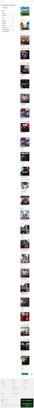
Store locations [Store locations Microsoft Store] (25, 388)
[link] (25, 13)
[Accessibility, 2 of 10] (8, 15)
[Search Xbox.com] (3, 1)
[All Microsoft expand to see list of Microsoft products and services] (1, 1)
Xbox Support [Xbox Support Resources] (13, 383)
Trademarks (19, 404)
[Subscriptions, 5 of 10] (8, 21)
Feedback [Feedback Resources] (13, 385)
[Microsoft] (17, 0)
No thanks (27, 405)
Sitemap (3, 404)
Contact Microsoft (6, 404)
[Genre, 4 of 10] (8, 19)
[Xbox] (3, 3)
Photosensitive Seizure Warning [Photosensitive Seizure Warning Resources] (16, 388)
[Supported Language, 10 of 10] (8, 31)
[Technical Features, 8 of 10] (8, 27)
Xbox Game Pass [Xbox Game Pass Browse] (3, 385)
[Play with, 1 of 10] (8, 13)
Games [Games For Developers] (13, 394)
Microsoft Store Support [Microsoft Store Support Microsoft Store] (26, 383)
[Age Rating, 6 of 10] (8, 23)
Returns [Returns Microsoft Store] (24, 385)
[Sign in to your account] (32, 1)
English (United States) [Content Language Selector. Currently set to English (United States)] (5, 399)
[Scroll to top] (32, 374)
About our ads (3, 406)
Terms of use (15, 404)
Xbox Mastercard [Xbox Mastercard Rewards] (3, 396)
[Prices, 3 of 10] (8, 17)
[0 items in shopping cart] (30, 1)
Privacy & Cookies (11, 404)
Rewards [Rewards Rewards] (2, 394)
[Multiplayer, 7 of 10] (8, 25)
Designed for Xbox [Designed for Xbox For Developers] (14, 396)
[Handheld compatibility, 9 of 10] (8, 29)
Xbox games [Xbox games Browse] (2, 383)
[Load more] (25, 374)
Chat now (27, 403)
